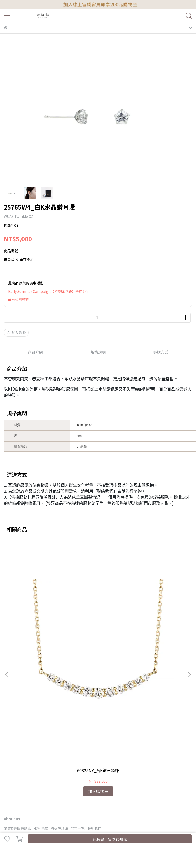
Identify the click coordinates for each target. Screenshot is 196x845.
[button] (189, 675)
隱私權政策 (59, 828)
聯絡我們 (94, 828)
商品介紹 (35, 352)
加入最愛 (16, 332)
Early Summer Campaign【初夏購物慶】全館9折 (48, 291)
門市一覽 (78, 828)
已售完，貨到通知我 (110, 839)
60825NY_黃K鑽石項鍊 (98, 770)
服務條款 (41, 828)
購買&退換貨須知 (17, 828)
